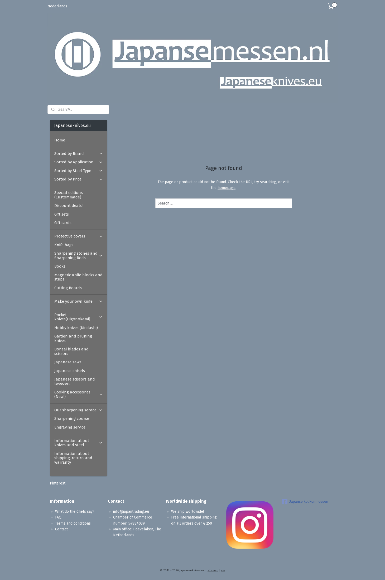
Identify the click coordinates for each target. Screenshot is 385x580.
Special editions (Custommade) (68, 194)
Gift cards (62, 222)
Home (59, 140)
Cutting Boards (68, 288)
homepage (226, 188)
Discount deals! (68, 205)
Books (59, 266)
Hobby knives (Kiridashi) (76, 327)
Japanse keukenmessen (305, 501)
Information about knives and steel (78, 443)
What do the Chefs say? (74, 511)
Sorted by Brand (78, 153)
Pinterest (57, 483)
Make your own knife (78, 301)
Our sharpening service (78, 410)
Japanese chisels (69, 370)
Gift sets (61, 214)
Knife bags (63, 245)
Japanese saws (67, 362)
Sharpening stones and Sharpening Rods (78, 255)
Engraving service (69, 427)
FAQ (58, 517)
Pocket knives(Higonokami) (78, 317)
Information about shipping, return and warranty (73, 458)
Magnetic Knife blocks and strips (78, 277)
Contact (61, 529)
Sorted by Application (78, 162)
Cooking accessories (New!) (78, 394)
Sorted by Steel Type (78, 170)
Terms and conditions (73, 523)
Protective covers (78, 236)
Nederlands (57, 6)
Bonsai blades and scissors (71, 351)
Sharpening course (71, 418)
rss (223, 570)
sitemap (213, 570)
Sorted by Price (78, 179)
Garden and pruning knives (73, 338)
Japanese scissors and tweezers (74, 381)
